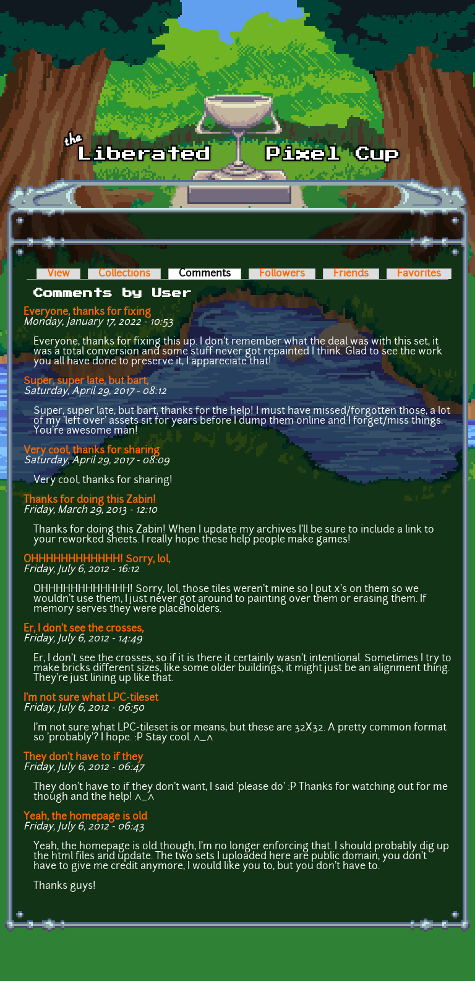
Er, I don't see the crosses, (83, 629)
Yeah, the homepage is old (85, 817)
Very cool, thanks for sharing (92, 451)
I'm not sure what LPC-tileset (91, 698)
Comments (210, 274)
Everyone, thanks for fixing (87, 312)
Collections (124, 274)
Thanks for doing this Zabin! (90, 500)
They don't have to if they (83, 758)
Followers (282, 274)
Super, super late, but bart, (86, 382)
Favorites (419, 274)
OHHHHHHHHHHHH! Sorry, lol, (97, 560)
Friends (351, 274)
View (58, 274)
